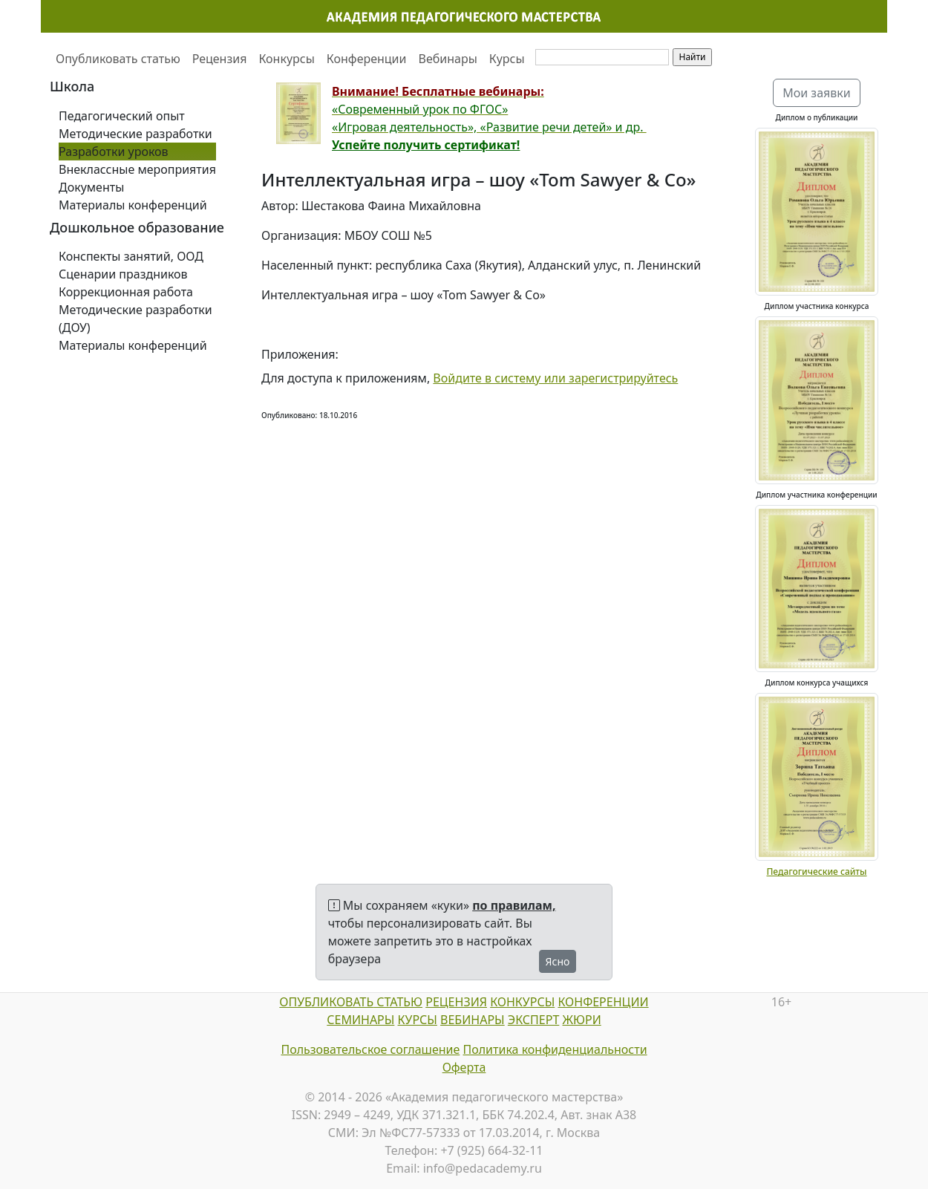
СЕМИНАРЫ (360, 1020)
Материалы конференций (133, 205)
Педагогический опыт (122, 116)
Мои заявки (816, 93)
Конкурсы (286, 59)
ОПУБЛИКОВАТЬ (326, 1002)
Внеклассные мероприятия (137, 169)
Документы (91, 187)
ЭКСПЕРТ (533, 1020)
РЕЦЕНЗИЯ (456, 1002)
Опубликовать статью (118, 59)
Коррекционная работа (126, 292)
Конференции (367, 59)
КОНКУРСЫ (522, 1002)
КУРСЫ (417, 1020)
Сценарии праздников (123, 274)
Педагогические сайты (816, 871)
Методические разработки (135, 134)
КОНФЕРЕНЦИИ (603, 1002)
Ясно (558, 961)
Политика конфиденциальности (555, 1049)
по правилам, (513, 905)
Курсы (507, 59)
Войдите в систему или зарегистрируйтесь (555, 378)
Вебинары (448, 59)
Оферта (464, 1067)
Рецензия (219, 59)
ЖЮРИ (581, 1020)
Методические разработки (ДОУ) (135, 319)
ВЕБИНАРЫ (472, 1020)
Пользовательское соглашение (370, 1049)
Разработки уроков (114, 151)
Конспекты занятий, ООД (131, 256)
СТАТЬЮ (397, 1002)
